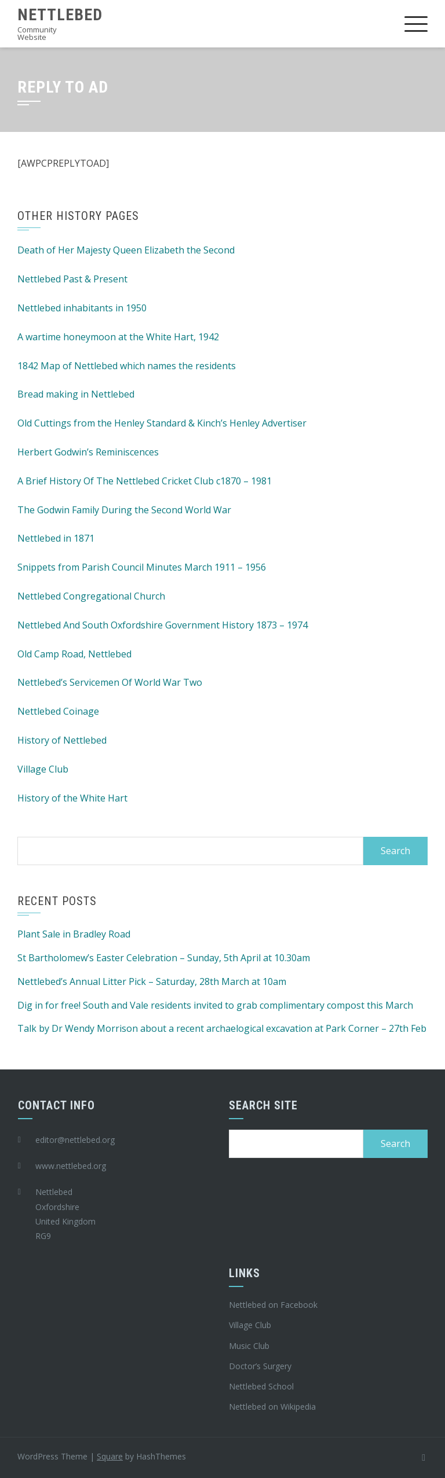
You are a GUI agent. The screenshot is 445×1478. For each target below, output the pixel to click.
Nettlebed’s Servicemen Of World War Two (109, 682)
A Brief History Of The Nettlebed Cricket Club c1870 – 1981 (144, 481)
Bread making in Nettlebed (75, 394)
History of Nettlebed (62, 740)
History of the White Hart (72, 798)
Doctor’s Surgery (260, 1366)
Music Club (249, 1345)
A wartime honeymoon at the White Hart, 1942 (118, 336)
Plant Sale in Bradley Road (73, 934)
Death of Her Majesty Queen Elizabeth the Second (126, 250)
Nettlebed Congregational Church (91, 596)
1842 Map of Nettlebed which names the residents (126, 365)
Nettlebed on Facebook (273, 1304)
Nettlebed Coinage (58, 711)
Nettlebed (60, 14)
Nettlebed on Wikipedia (272, 1406)
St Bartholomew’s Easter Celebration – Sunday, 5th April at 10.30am (163, 957)
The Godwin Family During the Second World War (124, 509)
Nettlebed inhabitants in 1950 (82, 308)
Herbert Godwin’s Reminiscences (88, 452)
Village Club (42, 769)
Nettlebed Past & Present (72, 279)
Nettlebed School (261, 1386)
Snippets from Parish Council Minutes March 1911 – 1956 (141, 567)
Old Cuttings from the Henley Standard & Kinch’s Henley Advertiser (162, 423)
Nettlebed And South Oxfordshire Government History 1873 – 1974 (162, 625)
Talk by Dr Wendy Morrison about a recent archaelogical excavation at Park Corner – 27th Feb (221, 1028)
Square (110, 1456)
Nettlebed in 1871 (55, 538)
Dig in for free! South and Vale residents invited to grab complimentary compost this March (215, 1005)
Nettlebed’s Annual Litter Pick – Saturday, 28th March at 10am (151, 981)
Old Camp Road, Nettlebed (74, 654)
